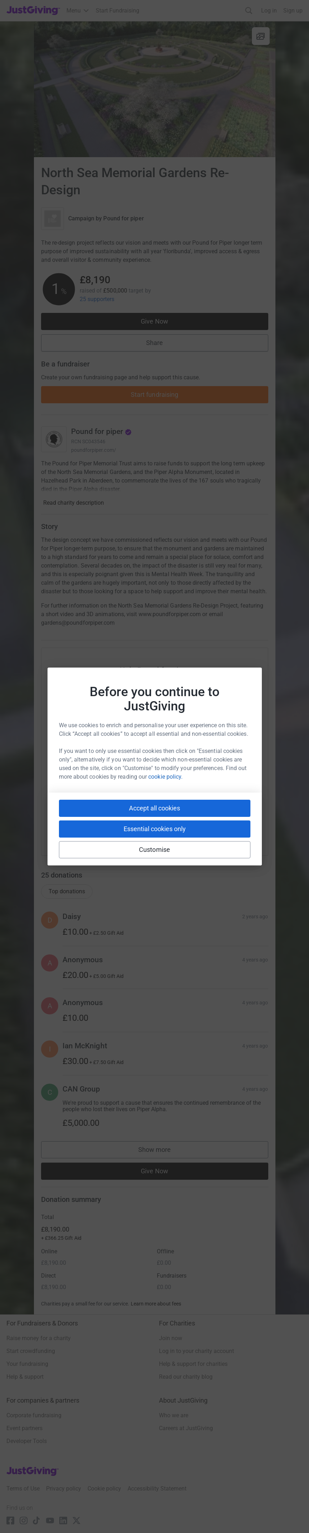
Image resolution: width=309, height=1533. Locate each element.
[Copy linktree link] (167, 828)
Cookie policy (104, 1488)
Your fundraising (27, 1363)
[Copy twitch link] (221, 827)
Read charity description (73, 502)
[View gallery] (261, 36)
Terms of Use (23, 1488)
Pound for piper (123, 218)
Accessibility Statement (157, 1488)
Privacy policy (63, 1488)
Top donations (67, 891)
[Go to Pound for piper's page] (54, 439)
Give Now (154, 321)
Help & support (25, 1376)
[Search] (249, 10)
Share (154, 342)
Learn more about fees (156, 1304)
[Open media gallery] (154, 89)
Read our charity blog (186, 1376)
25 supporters (97, 299)
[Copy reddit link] (195, 827)
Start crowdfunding (30, 1351)
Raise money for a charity (38, 1338)
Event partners (24, 1428)
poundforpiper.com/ (93, 450)
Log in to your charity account (196, 1351)
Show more (161, 1151)
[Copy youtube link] (88, 827)
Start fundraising (155, 394)
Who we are (173, 1415)
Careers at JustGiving (186, 1428)
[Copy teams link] (140, 827)
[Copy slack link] (114, 827)
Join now (170, 1338)
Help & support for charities (193, 1363)
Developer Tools (26, 1441)
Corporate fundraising (33, 1415)
